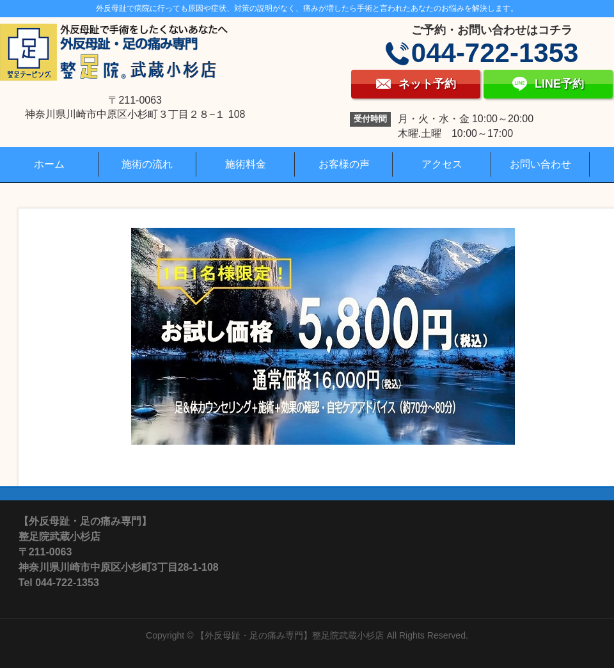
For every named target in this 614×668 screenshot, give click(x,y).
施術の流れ (147, 164)
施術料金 (245, 164)
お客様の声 (344, 164)
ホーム (49, 164)
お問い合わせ (540, 164)
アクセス (441, 164)
